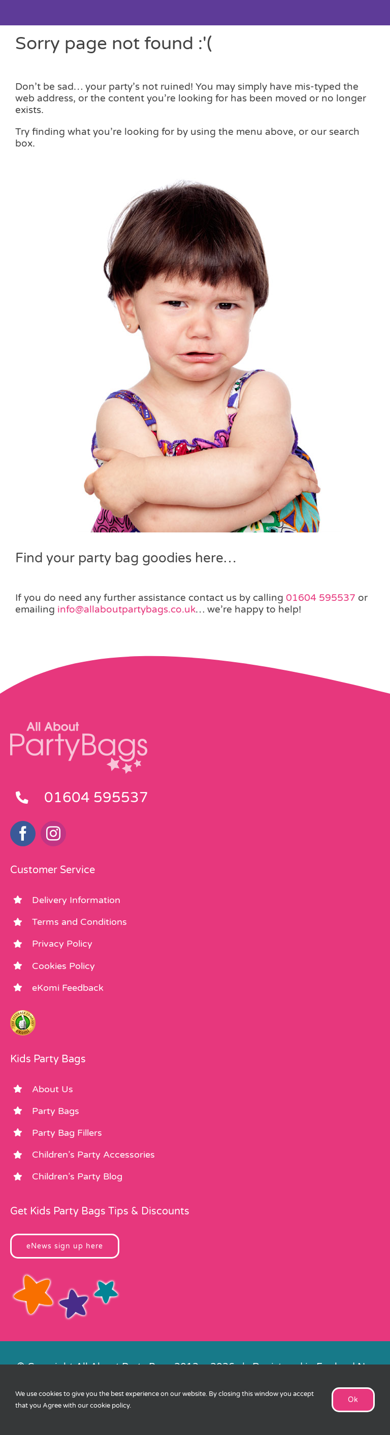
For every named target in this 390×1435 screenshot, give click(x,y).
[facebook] (23, 833)
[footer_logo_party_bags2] (78, 726)
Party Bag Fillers (67, 1132)
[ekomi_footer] (23, 1014)
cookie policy (109, 1406)
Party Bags (55, 1111)
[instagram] (53, 833)
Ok (353, 1399)
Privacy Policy (62, 943)
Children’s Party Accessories (93, 1154)
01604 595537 (320, 597)
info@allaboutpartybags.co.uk (126, 609)
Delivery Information (76, 900)
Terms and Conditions (79, 921)
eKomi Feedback (68, 987)
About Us (52, 1089)
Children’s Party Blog (77, 1176)
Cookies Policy (63, 966)
